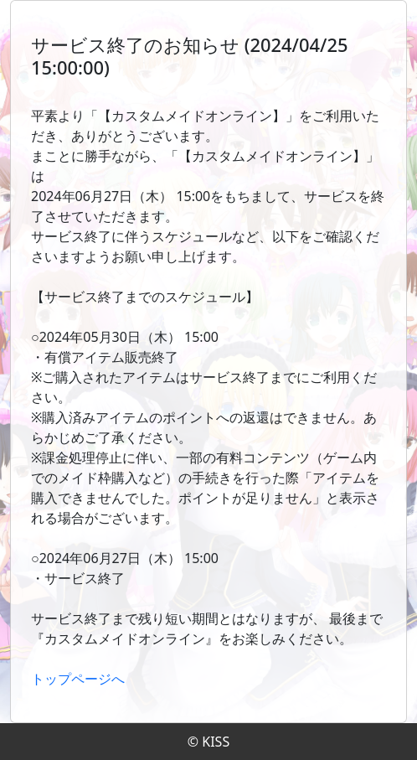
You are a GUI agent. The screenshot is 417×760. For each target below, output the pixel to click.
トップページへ (78, 679)
